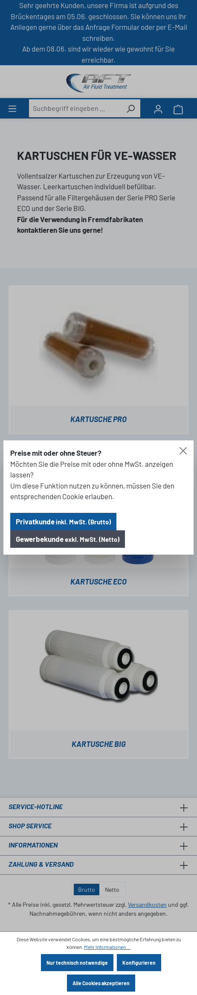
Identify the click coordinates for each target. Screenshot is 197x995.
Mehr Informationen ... (107, 947)
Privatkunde (63, 521)
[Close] (183, 451)
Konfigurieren (139, 963)
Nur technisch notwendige (77, 963)
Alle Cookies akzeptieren (101, 983)
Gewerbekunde (67, 539)
